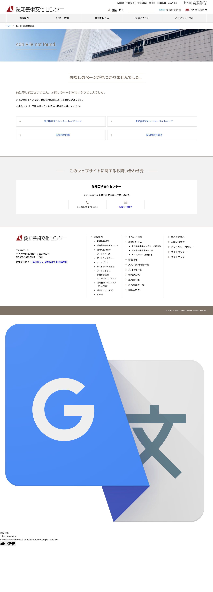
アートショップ (103, 271)
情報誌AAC (134, 274)
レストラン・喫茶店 (105, 266)
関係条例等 (134, 290)
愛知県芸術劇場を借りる (142, 250)
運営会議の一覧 (136, 285)
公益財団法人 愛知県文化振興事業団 (49, 262)
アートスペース (103, 254)
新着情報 (132, 259)
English (120, 3)
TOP (8, 26)
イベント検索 (135, 237)
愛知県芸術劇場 (104, 250)
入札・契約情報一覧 (138, 264)
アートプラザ (102, 262)
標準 (114, 10)
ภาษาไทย (172, 3)
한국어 (152, 3)
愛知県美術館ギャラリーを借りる (146, 246)
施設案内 (98, 237)
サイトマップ (178, 257)
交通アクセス (177, 237)
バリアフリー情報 (105, 290)
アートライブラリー (105, 258)
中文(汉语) (130, 3)
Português (161, 3)
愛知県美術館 (103, 241)
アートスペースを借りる (142, 255)
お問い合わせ (178, 242)
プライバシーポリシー (182, 247)
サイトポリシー (179, 252)
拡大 (121, 10)
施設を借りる (135, 242)
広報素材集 (134, 280)
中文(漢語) (142, 3)
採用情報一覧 (135, 269)
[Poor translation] (11, 543)
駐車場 (100, 294)
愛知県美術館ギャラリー (107, 245)
